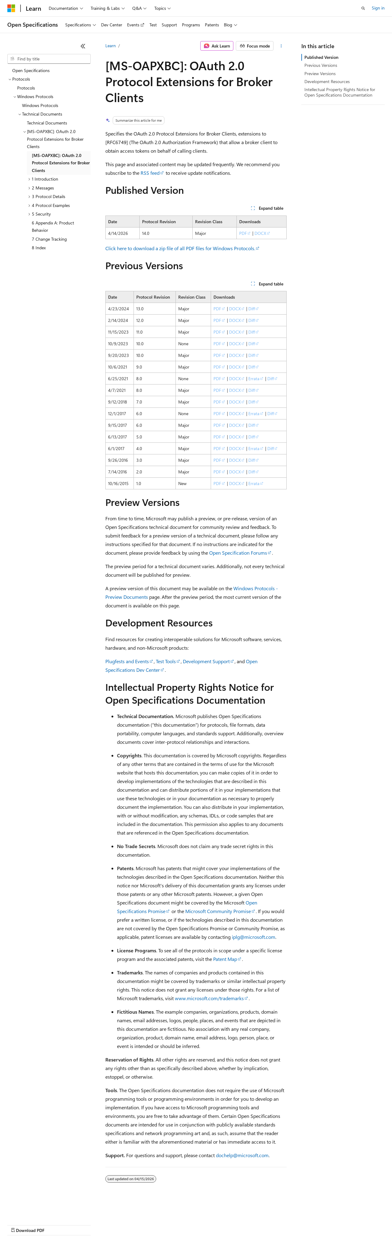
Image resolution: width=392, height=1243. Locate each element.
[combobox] (49, 59)
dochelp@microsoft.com (242, 1155)
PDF (243, 233)
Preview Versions (320, 73)
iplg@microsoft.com (253, 937)
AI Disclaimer (19, 1224)
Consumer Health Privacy (176, 1224)
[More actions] (281, 46)
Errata (253, 378)
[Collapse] (83, 46)
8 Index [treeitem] (39, 248)
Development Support (206, 661)
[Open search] (363, 8)
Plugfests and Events (127, 661)
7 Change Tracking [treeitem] (49, 239)
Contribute (110, 1224)
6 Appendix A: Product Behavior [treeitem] (53, 226)
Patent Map (225, 959)
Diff (251, 309)
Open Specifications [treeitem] (31, 70)
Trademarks (254, 1224)
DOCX (260, 233)
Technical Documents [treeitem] (47, 123)
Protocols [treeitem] (26, 88)
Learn (110, 45)
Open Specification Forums (238, 552)
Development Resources (327, 81)
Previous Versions (320, 65)
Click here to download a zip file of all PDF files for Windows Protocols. (180, 248)
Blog (83, 1224)
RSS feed (150, 173)
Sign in (378, 8)
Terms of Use (224, 1224)
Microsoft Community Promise (218, 911)
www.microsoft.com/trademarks (209, 998)
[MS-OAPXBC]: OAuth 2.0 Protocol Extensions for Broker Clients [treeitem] (61, 162)
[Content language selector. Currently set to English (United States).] (35, 1210)
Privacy (134, 1224)
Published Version (321, 57)
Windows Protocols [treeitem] (40, 105)
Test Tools (166, 661)
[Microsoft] (11, 8)
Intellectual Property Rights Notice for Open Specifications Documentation (339, 92)
